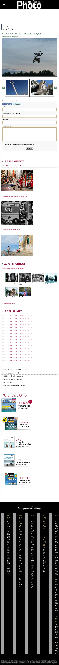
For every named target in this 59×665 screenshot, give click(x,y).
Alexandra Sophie (10, 297)
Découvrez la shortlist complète (11, 269)
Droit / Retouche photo (56, 635)
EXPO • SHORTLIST (17, 264)
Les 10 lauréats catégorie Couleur (12, 166)
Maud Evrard (22, 297)
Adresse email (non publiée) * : (11, 113)
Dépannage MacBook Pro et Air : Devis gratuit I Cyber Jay (44, 557)
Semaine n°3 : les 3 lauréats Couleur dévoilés (15, 329)
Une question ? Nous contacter (13, 385)
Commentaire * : (7, 125)
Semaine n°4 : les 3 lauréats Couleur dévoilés (15, 334)
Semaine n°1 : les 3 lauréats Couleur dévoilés (15, 317)
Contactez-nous (8, 558)
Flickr (20, 565)
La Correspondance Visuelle (32, 561)
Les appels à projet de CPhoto (32, 536)
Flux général (56, 523)
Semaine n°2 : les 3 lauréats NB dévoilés (14, 326)
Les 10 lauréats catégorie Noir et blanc (13, 196)
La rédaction (56, 629)
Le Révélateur (32, 553)
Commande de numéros (56, 618)
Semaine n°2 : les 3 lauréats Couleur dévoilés (15, 323)
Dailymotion (20, 571)
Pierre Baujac (35, 283)
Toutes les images (8, 304)
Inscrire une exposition (56, 582)
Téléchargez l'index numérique (8, 540)
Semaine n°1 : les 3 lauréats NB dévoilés (14, 320)
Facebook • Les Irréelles (20, 547)
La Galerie (32, 549)
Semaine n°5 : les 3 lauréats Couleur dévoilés (15, 340)
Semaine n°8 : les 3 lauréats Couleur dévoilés (15, 357)
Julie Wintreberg (10, 283)
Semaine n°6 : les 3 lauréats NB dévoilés (14, 349)
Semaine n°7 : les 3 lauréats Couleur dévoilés (15, 352)
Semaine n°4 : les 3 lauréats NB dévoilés (14, 337)
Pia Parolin (48, 285)
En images (32, 544)
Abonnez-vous (8, 523)
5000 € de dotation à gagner (12, 376)
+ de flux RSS (56, 568)
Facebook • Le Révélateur (20, 539)
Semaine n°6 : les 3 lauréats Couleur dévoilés (15, 346)
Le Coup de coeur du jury (10, 230)
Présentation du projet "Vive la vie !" (14, 369)
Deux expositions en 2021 (11, 372)
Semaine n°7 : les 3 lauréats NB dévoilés (14, 355)
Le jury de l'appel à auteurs (11, 379)
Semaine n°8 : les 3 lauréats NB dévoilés (14, 360)
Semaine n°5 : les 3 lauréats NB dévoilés (14, 343)
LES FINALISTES (15, 312)
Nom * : (4, 106)
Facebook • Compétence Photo (20, 529)
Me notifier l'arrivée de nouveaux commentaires (19, 144)
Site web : (5, 119)
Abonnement (56, 624)
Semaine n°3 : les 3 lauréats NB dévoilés (14, 331)
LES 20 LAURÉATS (16, 161)
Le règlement (7, 382)
